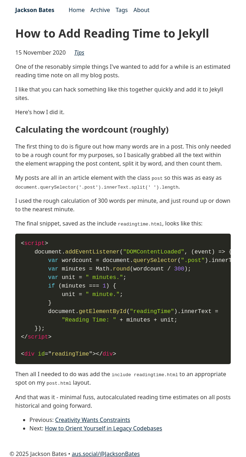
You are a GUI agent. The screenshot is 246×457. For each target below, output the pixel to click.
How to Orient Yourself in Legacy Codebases (103, 427)
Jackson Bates (34, 10)
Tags (122, 10)
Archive (100, 10)
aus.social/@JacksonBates (106, 453)
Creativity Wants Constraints (92, 419)
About (141, 10)
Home (76, 10)
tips (79, 52)
